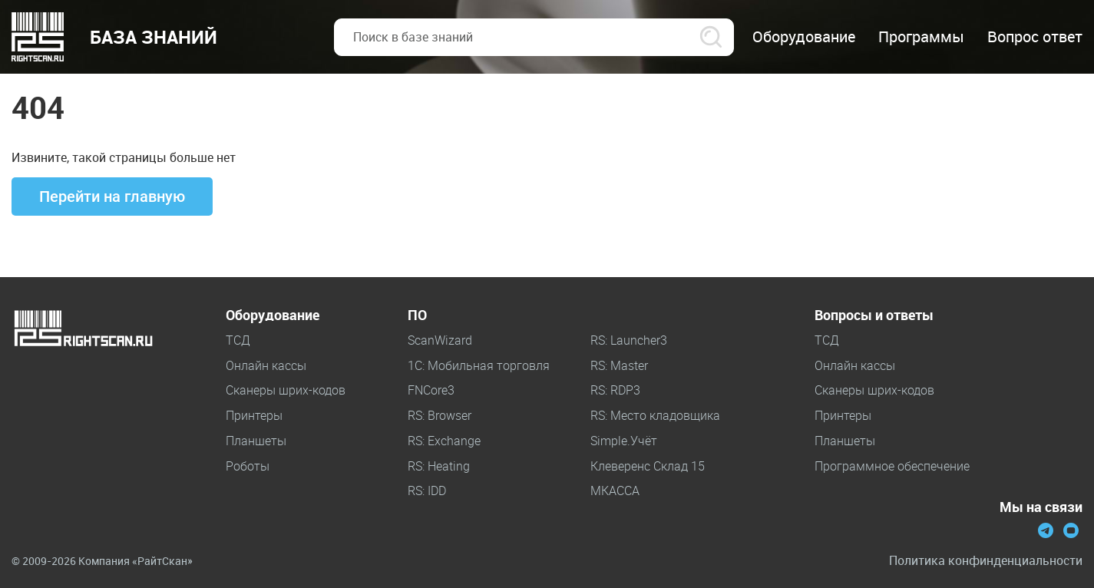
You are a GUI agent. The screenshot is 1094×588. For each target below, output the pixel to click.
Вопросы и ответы (874, 315)
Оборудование (272, 315)
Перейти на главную (112, 196)
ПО (417, 315)
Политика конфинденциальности (985, 560)
